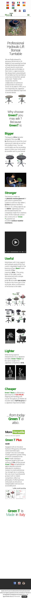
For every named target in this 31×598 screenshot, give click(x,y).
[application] (15, 242)
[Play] (10, 247)
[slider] (15, 247)
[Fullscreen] (20, 247)
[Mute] (19, 247)
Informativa (17, 596)
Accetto (24, 596)
